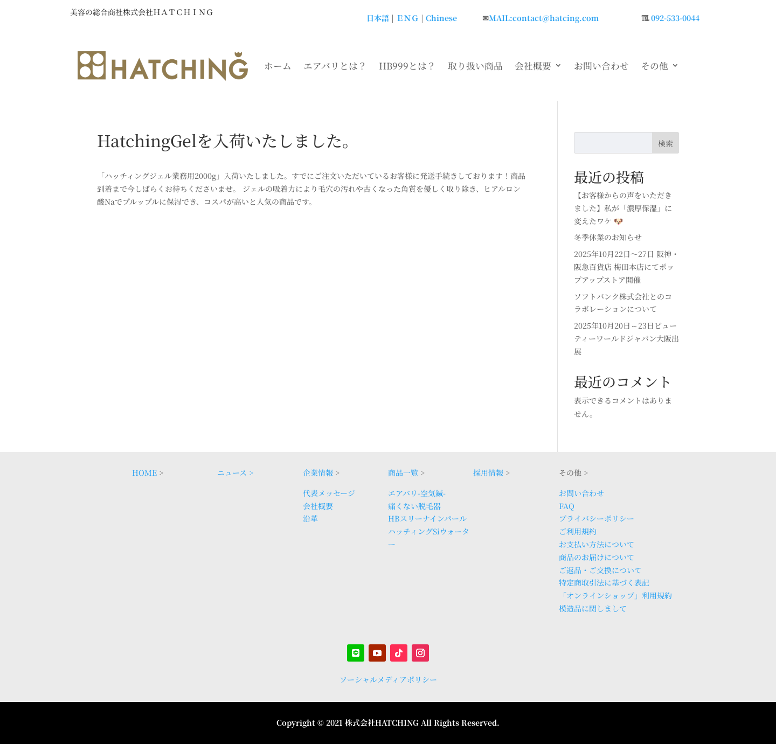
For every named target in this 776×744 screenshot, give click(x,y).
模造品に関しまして (593, 608)
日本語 (377, 17)
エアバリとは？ (335, 65)
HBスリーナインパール (427, 518)
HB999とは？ (407, 65)
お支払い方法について (596, 544)
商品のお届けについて (596, 557)
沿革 (310, 518)
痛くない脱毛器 (414, 505)
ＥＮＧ (407, 17)
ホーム (278, 65)
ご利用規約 (578, 531)
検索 (665, 143)
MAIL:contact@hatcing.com (544, 17)
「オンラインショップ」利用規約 (615, 595)
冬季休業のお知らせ (608, 237)
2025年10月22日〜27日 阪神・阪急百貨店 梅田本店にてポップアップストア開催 (626, 266)
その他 (654, 65)
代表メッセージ (329, 493)
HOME (144, 472)
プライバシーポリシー (596, 518)
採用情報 (488, 472)
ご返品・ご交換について (600, 570)
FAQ (566, 505)
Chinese (441, 17)
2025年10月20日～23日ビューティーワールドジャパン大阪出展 (626, 338)
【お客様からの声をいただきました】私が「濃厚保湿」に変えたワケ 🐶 (623, 208)
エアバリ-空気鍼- (417, 493)
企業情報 (318, 472)
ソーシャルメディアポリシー (388, 679)
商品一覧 (403, 472)
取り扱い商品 (475, 65)
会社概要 (533, 65)
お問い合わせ (601, 65)
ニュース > (235, 472)
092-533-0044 (675, 17)
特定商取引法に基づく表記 (604, 582)
